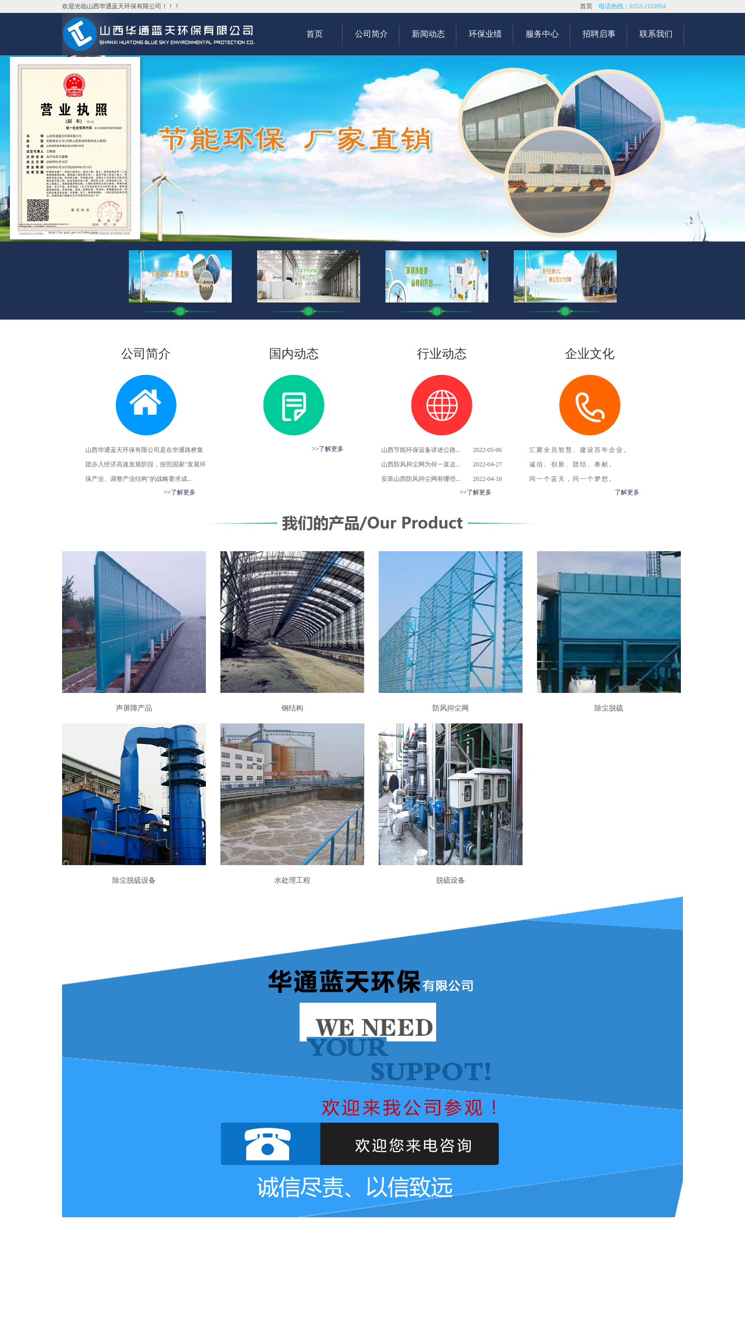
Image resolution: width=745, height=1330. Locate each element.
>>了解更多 (179, 492)
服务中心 (542, 33)
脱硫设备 (450, 880)
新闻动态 (428, 33)
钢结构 (292, 708)
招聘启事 (599, 33)
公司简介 (371, 33)
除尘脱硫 (608, 708)
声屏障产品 (134, 708)
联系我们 (656, 33)
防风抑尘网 (451, 708)
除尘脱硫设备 (134, 880)
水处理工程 (292, 880)
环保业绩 (485, 33)
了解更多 (627, 492)
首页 (586, 6)
